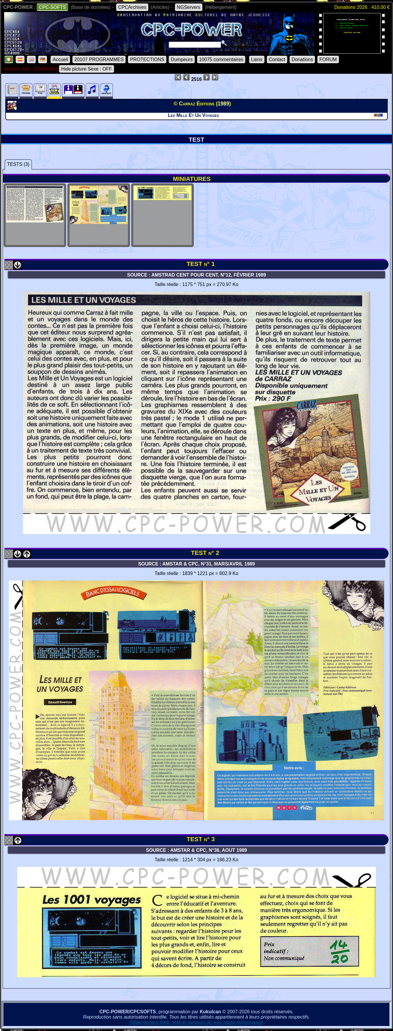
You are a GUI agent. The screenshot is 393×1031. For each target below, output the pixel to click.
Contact (277, 59)
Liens (256, 59)
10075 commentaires (221, 59)
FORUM (328, 59)
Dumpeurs (182, 59)
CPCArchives (132, 7)
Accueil (60, 59)
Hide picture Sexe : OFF (86, 68)
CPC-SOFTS (52, 7)
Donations (302, 59)
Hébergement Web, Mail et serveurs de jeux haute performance (196, 1022)
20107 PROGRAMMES (99, 59)
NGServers (188, 7)
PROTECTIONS (147, 59)
